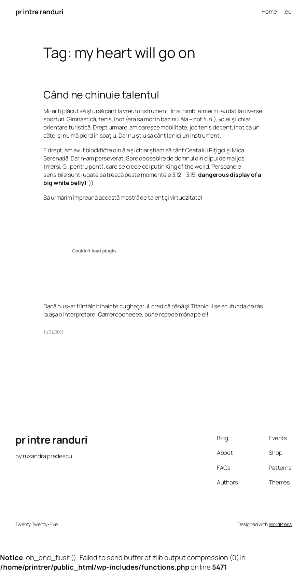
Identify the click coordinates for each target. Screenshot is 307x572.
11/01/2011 (53, 332)
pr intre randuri (39, 11)
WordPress (280, 524)
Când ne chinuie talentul (101, 95)
